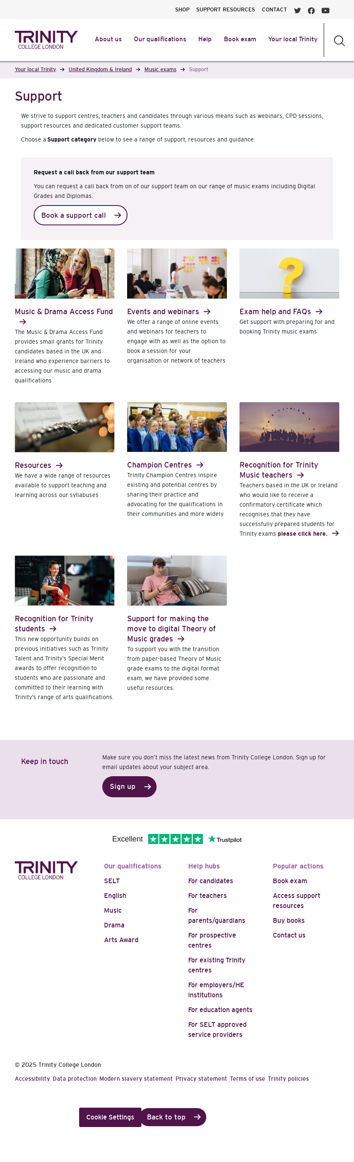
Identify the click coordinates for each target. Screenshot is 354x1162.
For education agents (220, 1009)
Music (113, 910)
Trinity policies (288, 1078)
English (115, 895)
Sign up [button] (123, 787)
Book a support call (73, 215)
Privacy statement (201, 1078)
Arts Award (121, 939)
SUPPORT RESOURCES (225, 9)
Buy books (289, 920)
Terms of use (247, 1078)
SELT (112, 880)
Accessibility (32, 1078)
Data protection (75, 1078)
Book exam (290, 880)
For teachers (207, 895)
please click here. (302, 533)
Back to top (166, 1117)
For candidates (210, 880)
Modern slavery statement (136, 1078)
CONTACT (274, 9)
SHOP (182, 9)
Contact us (289, 935)
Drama (114, 925)
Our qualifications (133, 866)
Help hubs (204, 866)
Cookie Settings (110, 1117)
